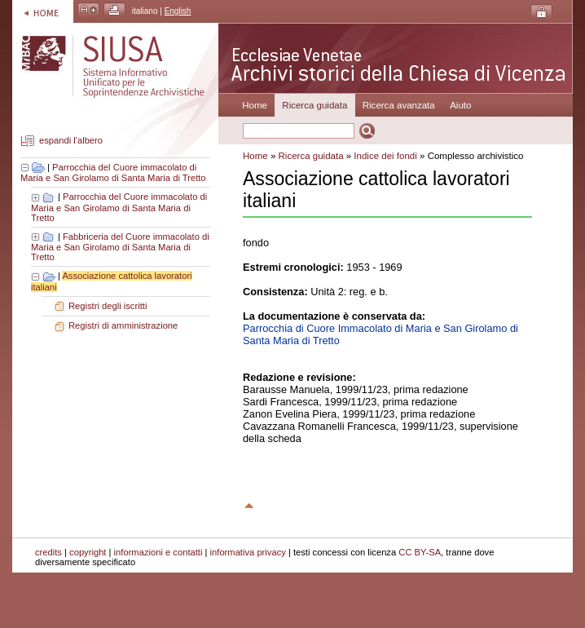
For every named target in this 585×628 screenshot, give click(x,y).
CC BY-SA (419, 552)
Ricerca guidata (311, 156)
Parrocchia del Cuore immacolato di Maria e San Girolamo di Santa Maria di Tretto (113, 173)
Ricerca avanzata (399, 105)
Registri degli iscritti (107, 306)
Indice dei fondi (385, 156)
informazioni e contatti (158, 552)
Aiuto (460, 105)
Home (254, 105)
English (178, 11)
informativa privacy (248, 552)
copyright (87, 552)
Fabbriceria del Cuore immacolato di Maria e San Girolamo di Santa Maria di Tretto (120, 247)
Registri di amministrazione (123, 325)
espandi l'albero (71, 141)
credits (48, 552)
